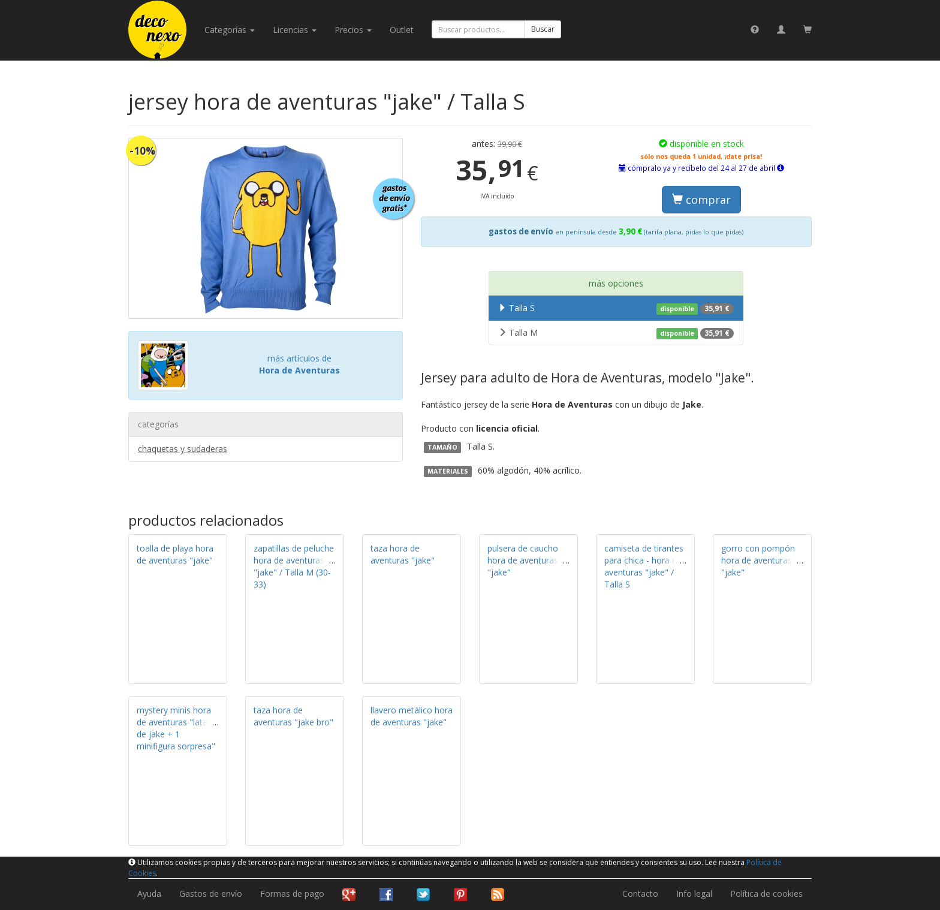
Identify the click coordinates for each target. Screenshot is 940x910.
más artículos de (299, 364)
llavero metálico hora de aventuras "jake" (411, 716)
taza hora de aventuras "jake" (402, 554)
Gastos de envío (210, 893)
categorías (229, 29)
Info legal (694, 893)
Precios (353, 29)
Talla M (616, 333)
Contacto (640, 893)
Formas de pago (292, 893)
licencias (295, 29)
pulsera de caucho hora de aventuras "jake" (522, 560)
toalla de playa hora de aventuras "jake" (175, 554)
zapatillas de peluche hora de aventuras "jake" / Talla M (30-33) (294, 566)
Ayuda (149, 893)
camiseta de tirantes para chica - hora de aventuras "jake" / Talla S (643, 566)
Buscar (543, 29)
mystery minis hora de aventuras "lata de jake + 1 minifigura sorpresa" (176, 728)
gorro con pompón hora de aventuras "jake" (758, 560)
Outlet (402, 29)
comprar (701, 199)
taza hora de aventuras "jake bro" (293, 716)
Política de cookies (766, 893)
